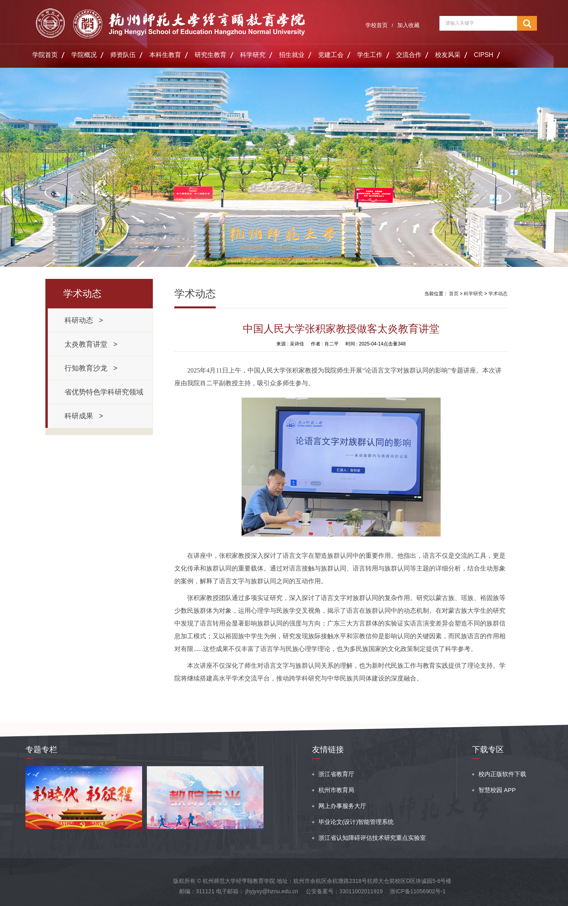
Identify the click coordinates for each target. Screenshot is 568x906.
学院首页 (45, 54)
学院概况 (84, 54)
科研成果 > (83, 416)
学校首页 (376, 25)
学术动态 (497, 293)
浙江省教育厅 (336, 774)
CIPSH (484, 54)
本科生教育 (165, 54)
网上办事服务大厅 (342, 805)
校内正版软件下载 (502, 774)
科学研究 (252, 54)
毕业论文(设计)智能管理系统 (356, 821)
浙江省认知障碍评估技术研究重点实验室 (372, 837)
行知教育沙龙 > (91, 368)
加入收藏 (408, 25)
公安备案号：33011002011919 (344, 891)
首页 (454, 293)
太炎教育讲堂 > (91, 344)
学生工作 (370, 54)
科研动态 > (83, 320)
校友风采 (448, 54)
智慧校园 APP (497, 789)
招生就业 (291, 54)
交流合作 (409, 54)
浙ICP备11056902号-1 (417, 891)
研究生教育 (210, 54)
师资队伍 (123, 54)
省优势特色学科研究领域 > (105, 396)
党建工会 (331, 54)
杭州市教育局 (336, 789)
